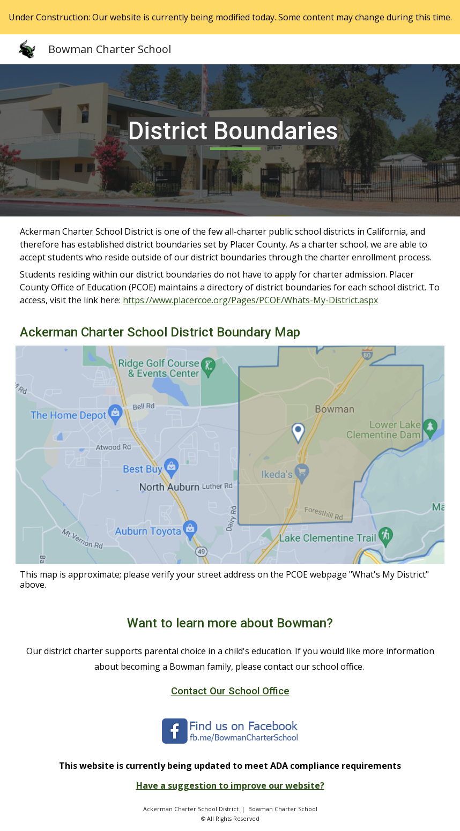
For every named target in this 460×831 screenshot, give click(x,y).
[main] (230, 140)
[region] (230, 17)
